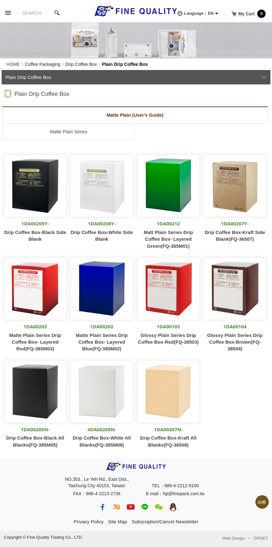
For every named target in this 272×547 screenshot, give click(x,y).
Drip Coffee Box (81, 64)
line (144, 507)
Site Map (117, 521)
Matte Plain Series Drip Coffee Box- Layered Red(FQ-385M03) (35, 342)
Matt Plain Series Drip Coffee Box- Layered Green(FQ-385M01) (168, 239)
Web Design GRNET (245, 538)
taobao (116, 507)
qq (172, 507)
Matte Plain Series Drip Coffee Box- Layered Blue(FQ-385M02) (102, 342)
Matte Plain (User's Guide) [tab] (135, 115)
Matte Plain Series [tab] (68, 131)
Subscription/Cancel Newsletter (165, 521)
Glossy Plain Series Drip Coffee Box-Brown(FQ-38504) (234, 342)
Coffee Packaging (42, 64)
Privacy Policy (88, 521)
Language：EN (194, 13)
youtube (130, 507)
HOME (13, 64)
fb (102, 507)
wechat (158, 507)
